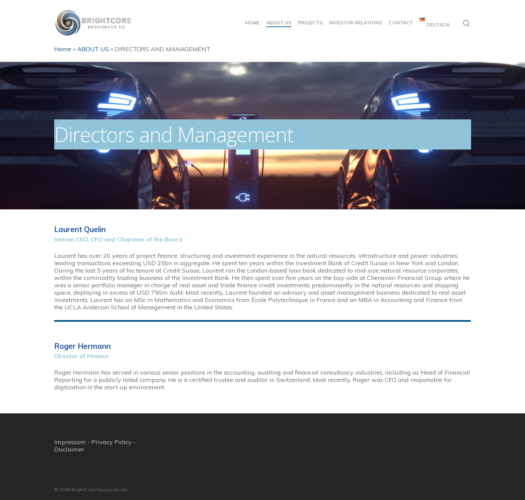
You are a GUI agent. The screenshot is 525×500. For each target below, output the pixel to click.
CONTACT (401, 23)
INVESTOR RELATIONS (355, 23)
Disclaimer (69, 449)
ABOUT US (278, 23)
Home (62, 49)
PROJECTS (310, 23)
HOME (252, 23)
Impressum (70, 442)
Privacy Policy (111, 442)
